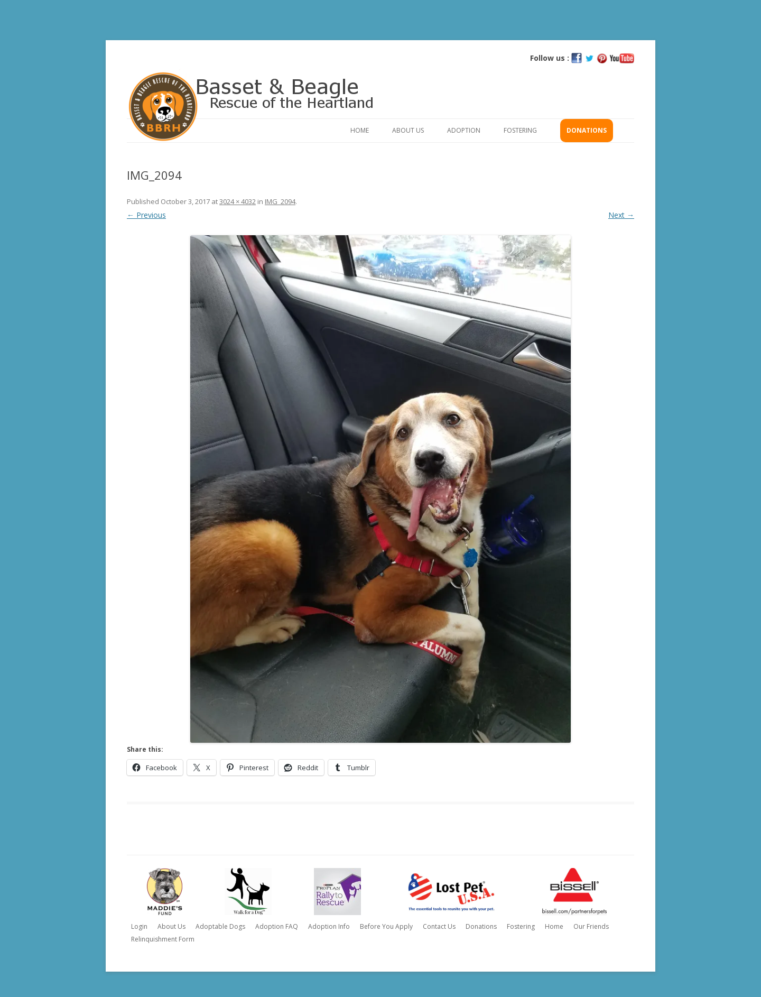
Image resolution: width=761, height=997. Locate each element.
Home (359, 130)
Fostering (520, 130)
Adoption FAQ (276, 926)
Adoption (463, 130)
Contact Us (439, 926)
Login (139, 926)
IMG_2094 (280, 201)
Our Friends (591, 926)
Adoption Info (329, 926)
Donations (587, 130)
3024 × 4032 (237, 201)
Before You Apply (386, 926)
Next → (621, 215)
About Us (408, 130)
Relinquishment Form (162, 939)
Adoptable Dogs (220, 926)
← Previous (146, 215)
